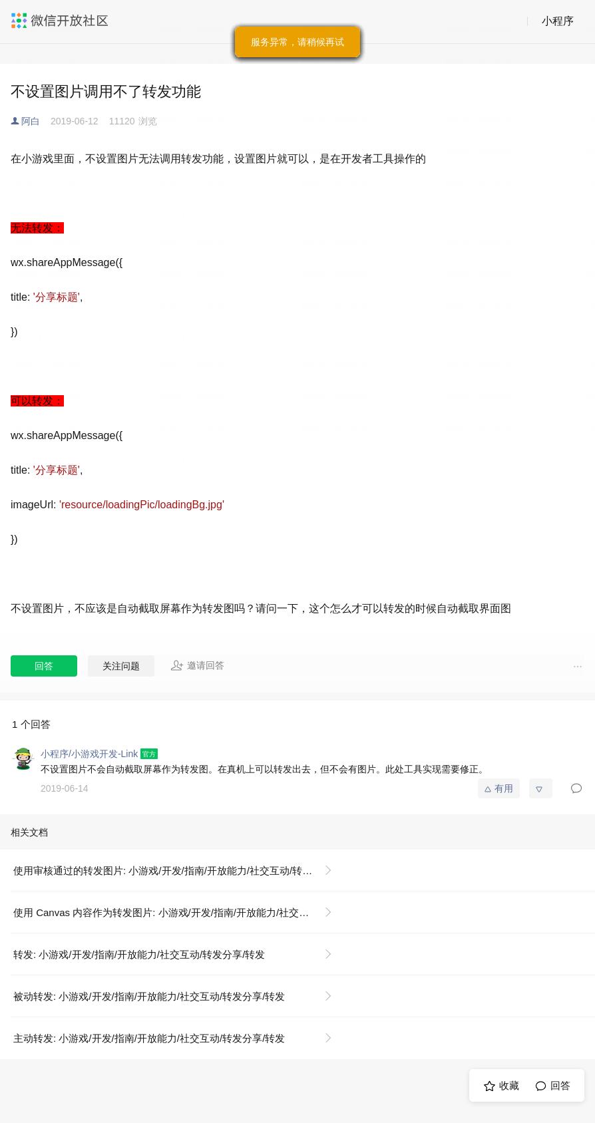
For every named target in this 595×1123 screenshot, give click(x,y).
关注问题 (121, 666)
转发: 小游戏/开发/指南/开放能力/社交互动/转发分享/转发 (139, 954)
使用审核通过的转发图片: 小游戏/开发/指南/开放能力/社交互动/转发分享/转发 (178, 870)
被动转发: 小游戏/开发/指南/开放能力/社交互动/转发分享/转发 (149, 996)
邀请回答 (197, 665)
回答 (44, 666)
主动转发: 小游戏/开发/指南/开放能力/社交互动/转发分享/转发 (149, 1038)
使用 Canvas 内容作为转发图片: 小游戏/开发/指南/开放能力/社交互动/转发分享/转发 (178, 912)
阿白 (30, 121)
